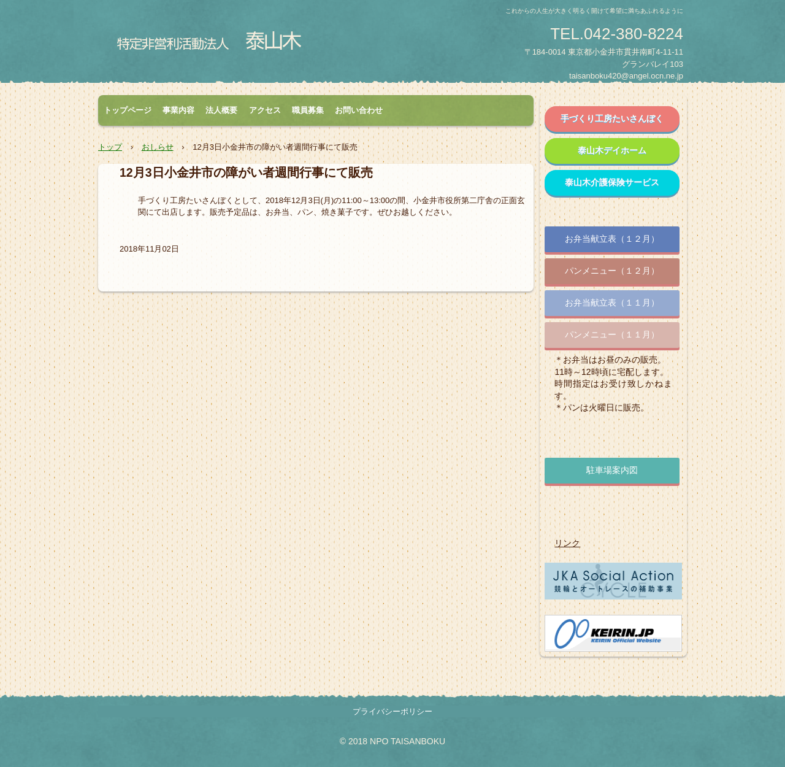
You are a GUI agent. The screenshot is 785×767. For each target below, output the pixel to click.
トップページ (127, 110)
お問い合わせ (359, 110)
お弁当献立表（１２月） (612, 239)
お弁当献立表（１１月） (612, 302)
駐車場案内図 (612, 470)
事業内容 (178, 110)
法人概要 (221, 110)
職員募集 (308, 110)
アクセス (265, 110)
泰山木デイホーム (612, 150)
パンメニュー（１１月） (612, 334)
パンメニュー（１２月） (612, 271)
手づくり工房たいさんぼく (612, 118)
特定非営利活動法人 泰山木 (212, 45)
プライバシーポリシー (392, 711)
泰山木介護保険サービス (612, 182)
